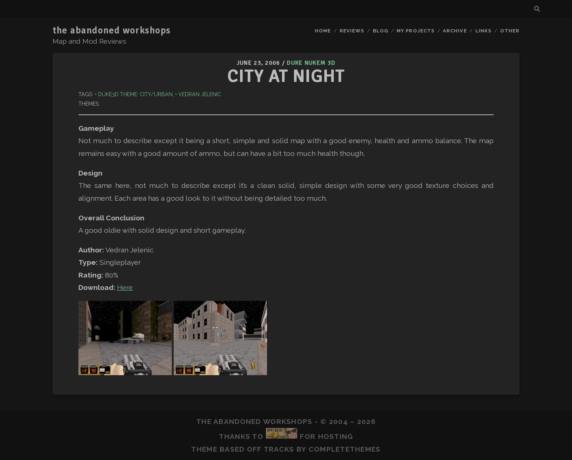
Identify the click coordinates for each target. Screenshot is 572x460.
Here (125, 287)
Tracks (279, 449)
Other (509, 31)
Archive (455, 31)
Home (323, 31)
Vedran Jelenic (199, 94)
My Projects (415, 31)
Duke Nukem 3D (311, 63)
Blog (380, 31)
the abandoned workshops (112, 30)
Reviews (352, 31)
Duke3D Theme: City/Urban (135, 94)
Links (483, 31)
